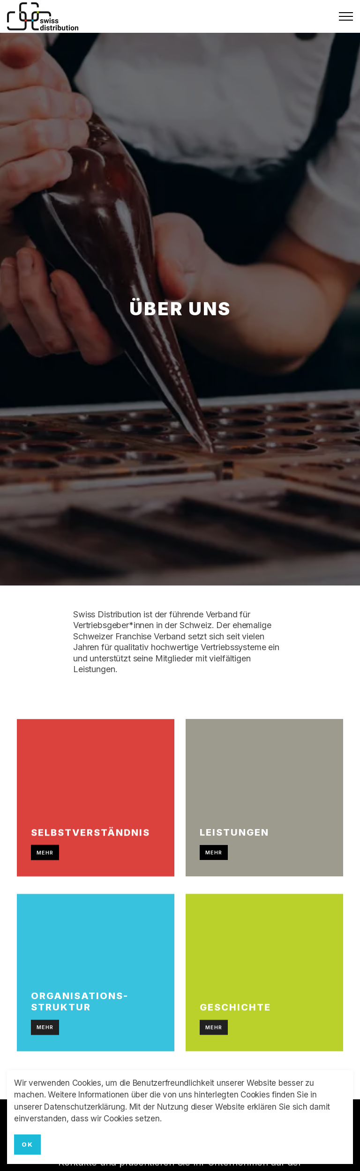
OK (27, 1144)
